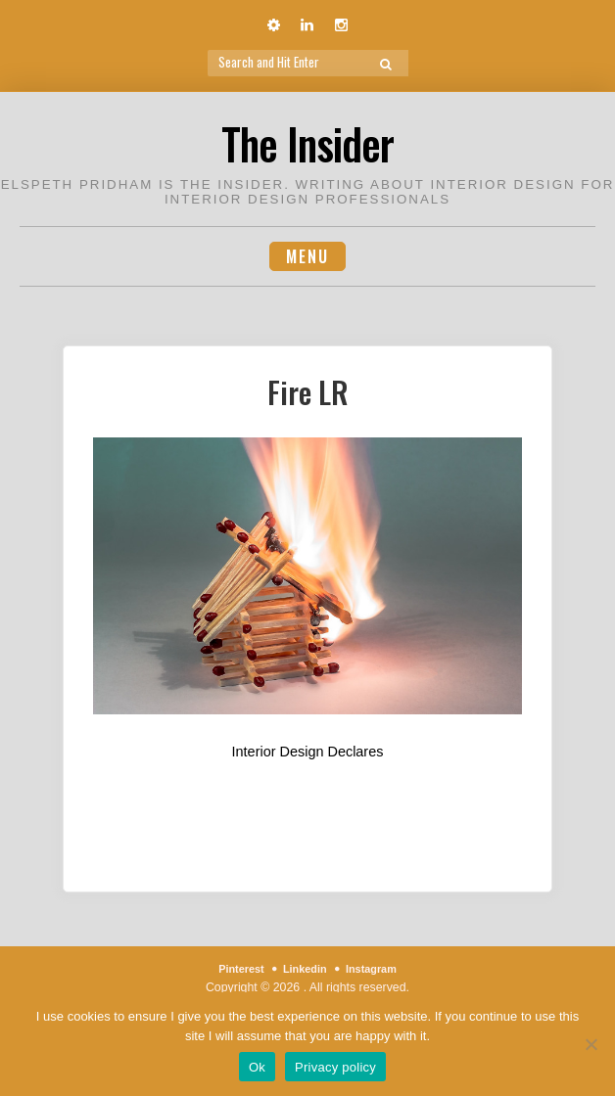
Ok (257, 1067)
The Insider (308, 140)
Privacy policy (335, 1067)
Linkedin (305, 970)
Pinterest (234, 970)
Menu (307, 257)
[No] (590, 1044)
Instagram (377, 970)
